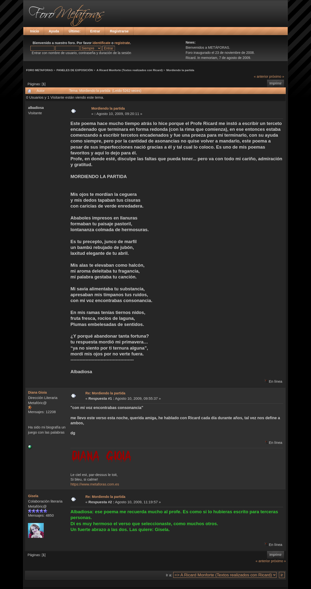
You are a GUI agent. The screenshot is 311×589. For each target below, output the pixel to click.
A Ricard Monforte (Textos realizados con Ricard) (129, 70)
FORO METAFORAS (39, 70)
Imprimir (275, 83)
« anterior (261, 76)
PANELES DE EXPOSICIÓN (75, 70)
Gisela (33, 496)
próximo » (276, 76)
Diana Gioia (37, 392)
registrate (122, 43)
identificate (102, 43)
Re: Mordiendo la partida (105, 393)
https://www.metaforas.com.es (94, 484)
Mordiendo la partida (180, 70)
